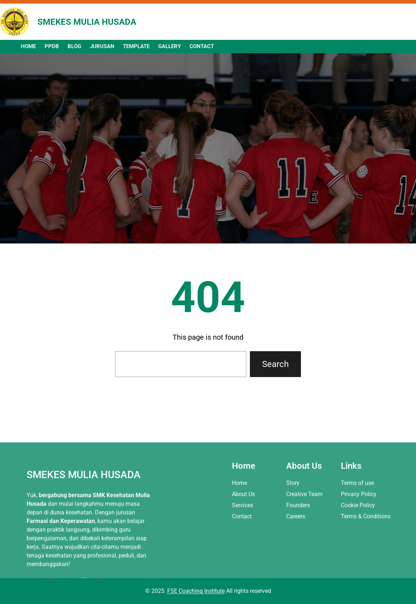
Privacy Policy (358, 559)
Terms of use (357, 548)
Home (239, 548)
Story (293, 548)
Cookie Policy (358, 570)
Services (242, 570)
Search (275, 364)
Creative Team (304, 559)
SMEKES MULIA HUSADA (86, 22)
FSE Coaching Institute (196, 590)
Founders (298, 570)
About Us (243, 559)
